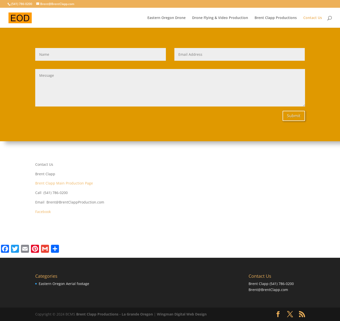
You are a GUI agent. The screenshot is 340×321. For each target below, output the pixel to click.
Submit (294, 115)
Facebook (43, 211)
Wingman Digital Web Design (182, 314)
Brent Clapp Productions (276, 18)
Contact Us (312, 18)
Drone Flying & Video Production (220, 18)
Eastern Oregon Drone (166, 18)
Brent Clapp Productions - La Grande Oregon (114, 314)
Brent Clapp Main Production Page (64, 183)
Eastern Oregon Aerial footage (64, 283)
